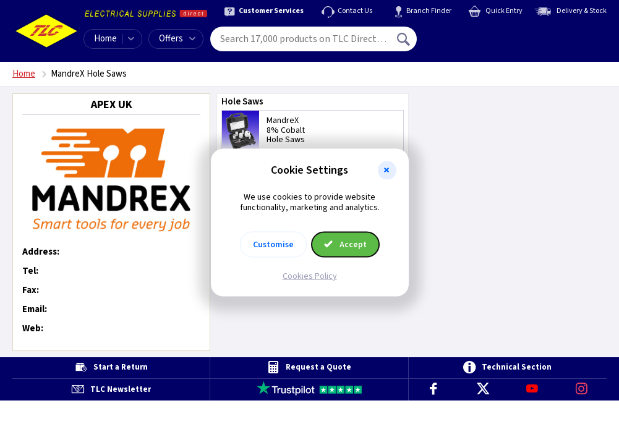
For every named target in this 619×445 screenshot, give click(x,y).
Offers (177, 38)
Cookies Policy (310, 275)
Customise (273, 244)
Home (105, 38)
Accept (345, 244)
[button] (387, 170)
